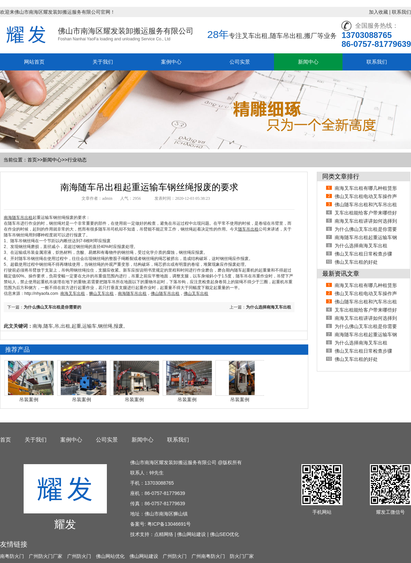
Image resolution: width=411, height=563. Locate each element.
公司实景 (239, 62)
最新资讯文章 (340, 273)
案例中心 (171, 62)
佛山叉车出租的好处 (356, 262)
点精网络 (163, 534)
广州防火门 (79, 556)
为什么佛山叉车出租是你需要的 (52, 307)
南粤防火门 (12, 556)
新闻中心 (308, 62)
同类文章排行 (340, 176)
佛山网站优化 (110, 556)
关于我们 (102, 62)
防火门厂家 (242, 556)
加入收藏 (378, 12)
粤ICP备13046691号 (169, 524)
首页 (32, 159)
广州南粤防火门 (208, 556)
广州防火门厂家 (45, 556)
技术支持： (142, 534)
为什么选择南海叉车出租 (268, 307)
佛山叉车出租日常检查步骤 (363, 254)
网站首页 (34, 62)
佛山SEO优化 (224, 534)
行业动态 (77, 159)
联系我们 (401, 12)
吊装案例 (28, 399)
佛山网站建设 (191, 534)
